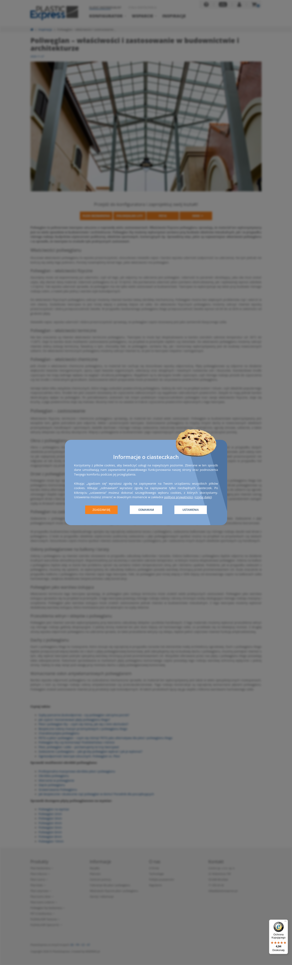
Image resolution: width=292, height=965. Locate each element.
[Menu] (285, 922)
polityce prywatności (178, 497)
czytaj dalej (203, 497)
